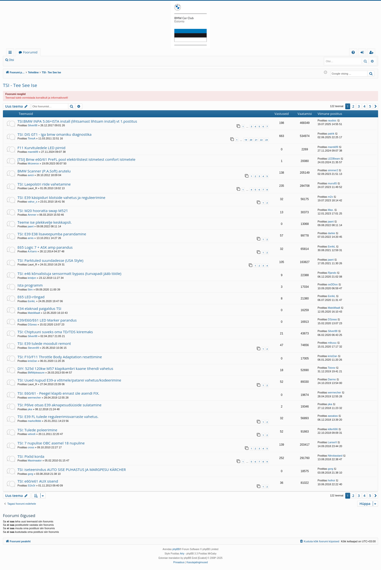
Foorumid (30, 52)
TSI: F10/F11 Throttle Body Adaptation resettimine (59, 356)
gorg (30, 473)
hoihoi (331, 480)
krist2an (32, 360)
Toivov (331, 367)
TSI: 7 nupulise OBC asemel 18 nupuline (51, 443)
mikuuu (332, 342)
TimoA (31, 138)
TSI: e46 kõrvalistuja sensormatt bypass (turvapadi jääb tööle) (69, 273)
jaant (31, 226)
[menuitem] (353, 52)
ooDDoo (333, 284)
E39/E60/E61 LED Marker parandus (47, 320)
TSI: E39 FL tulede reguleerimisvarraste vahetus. (57, 416)
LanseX (332, 442)
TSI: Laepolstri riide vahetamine (44, 184)
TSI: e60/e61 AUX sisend (37, 481)
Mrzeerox (33, 163)
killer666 (333, 429)
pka (30, 409)
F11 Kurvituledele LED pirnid (41, 147)
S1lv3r (31, 485)
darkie (331, 233)
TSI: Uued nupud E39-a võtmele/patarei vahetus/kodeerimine (69, 380)
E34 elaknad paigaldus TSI (39, 308)
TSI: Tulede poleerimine (37, 429)
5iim (30, 289)
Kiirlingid (11, 53)
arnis (31, 238)
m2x (330, 196)
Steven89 (33, 347)
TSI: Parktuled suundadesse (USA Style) (50, 260)
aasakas (333, 415)
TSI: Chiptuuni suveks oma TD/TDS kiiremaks (55, 331)
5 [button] (370, 106)
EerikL (331, 246)
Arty (182, 553)
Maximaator (35, 460)
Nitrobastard (335, 455)
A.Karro (32, 251)
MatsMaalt (34, 312)
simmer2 (333, 170)
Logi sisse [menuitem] (363, 53)
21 (256, 139)
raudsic (332, 120)
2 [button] (353, 106)
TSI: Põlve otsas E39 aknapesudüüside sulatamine (59, 404)
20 (251, 139)
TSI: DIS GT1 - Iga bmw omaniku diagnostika (54, 134)
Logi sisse (27, 60)
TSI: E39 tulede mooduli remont (44, 343)
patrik (331, 133)
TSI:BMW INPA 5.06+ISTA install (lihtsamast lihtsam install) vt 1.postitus (77, 121)
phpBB (176, 549)
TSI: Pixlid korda (30, 456)
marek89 (33, 151)
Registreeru (48, 60)
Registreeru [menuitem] (372, 53)
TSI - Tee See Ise (20, 85)
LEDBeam (334, 158)
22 (261, 139)
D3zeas (32, 324)
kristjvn (32, 277)
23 (266, 139)
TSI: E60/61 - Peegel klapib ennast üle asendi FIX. (58, 393)
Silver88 (32, 125)
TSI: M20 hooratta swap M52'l (42, 210)
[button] (375, 106)
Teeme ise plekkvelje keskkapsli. (44, 222)
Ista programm (30, 285)
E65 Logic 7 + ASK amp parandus (45, 247)
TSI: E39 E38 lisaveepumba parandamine (51, 233)
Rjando (332, 272)
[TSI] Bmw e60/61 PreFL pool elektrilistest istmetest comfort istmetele (76, 159)
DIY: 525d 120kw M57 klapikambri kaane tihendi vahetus (65, 368)
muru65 (332, 183)
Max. (331, 209)
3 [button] (359, 106)
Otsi (11, 60)
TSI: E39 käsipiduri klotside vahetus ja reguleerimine (61, 197)
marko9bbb (34, 420)
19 (245, 139)
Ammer (32, 214)
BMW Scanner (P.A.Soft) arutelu (44, 171)
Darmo (332, 379)
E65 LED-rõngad (30, 296)
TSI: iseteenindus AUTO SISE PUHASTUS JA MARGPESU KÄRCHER (71, 469)
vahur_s (32, 201)
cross (31, 447)
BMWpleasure (36, 372)
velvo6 (31, 434)
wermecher (34, 397)
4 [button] (364, 106)
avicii (31, 175)
